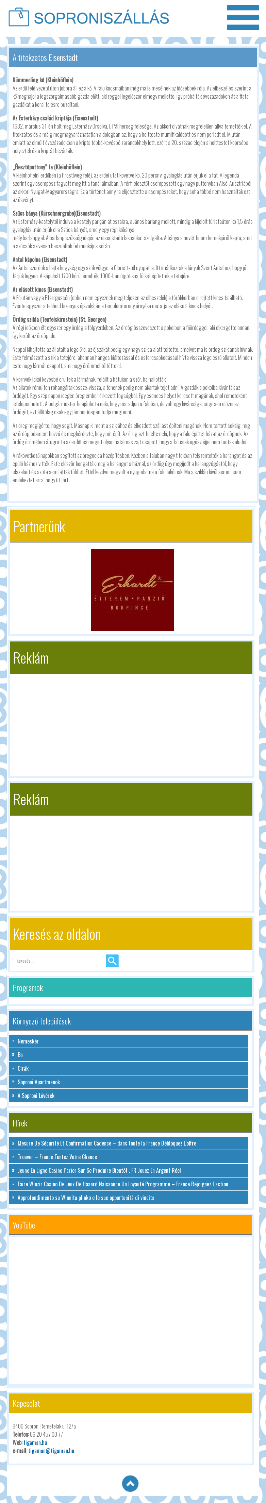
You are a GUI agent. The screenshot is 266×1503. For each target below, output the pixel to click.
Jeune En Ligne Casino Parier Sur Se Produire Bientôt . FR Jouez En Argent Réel (99, 1170)
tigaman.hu (35, 1442)
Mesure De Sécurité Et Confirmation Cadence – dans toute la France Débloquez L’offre (107, 1143)
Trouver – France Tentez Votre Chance (57, 1157)
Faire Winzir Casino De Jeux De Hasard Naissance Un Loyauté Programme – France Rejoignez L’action (123, 1184)
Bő (20, 1055)
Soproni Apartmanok (39, 1082)
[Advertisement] (131, 721)
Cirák (23, 1068)
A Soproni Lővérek (36, 1095)
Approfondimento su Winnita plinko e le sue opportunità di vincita (86, 1197)
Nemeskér (28, 1041)
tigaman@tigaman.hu (51, 1451)
